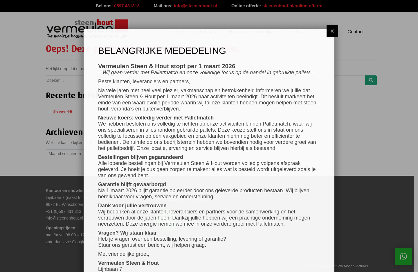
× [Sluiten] (332, 31)
